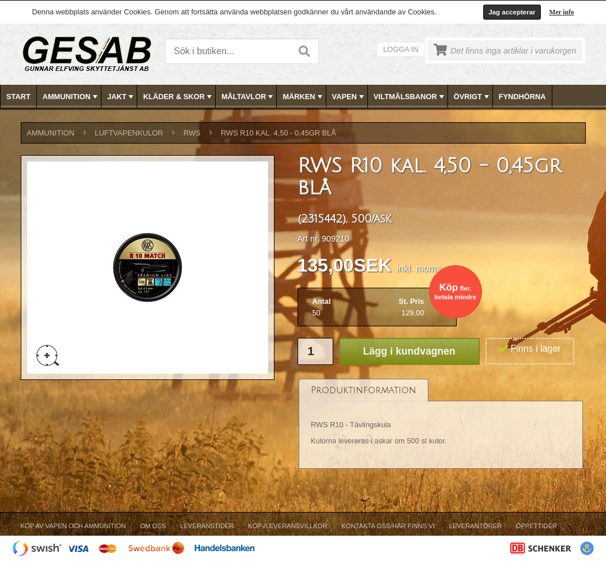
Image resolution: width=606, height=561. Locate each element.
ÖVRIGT (472, 96)
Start (18, 96)
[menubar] (303, 96)
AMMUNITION (71, 96)
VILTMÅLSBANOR (410, 96)
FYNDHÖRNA (522, 96)
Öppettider (536, 525)
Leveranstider (207, 525)
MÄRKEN (303, 96)
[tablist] (441, 424)
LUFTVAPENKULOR (129, 133)
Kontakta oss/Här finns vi (388, 525)
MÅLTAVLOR (248, 96)
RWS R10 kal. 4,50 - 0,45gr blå (278, 133)
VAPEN (349, 96)
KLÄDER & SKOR (178, 96)
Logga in (401, 49)
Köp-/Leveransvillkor (287, 525)
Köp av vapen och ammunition (73, 525)
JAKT (121, 96)
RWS (192, 133)
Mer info (561, 12)
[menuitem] (19, 96)
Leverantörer (475, 525)
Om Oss (153, 525)
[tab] (363, 390)
